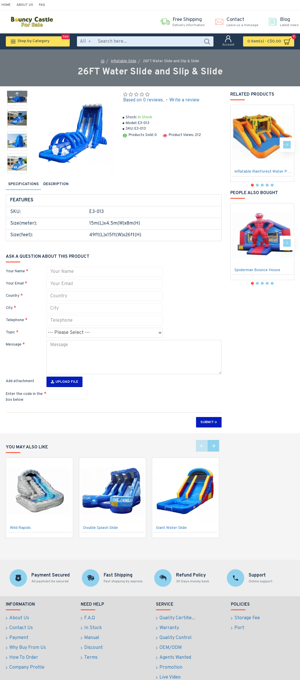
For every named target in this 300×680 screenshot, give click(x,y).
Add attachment (20, 370)
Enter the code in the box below (24, 386)
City (9, 300)
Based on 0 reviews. (143, 100)
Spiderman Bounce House (257, 270)
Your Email (15, 276)
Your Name (15, 264)
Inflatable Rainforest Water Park (263, 171)
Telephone (15, 313)
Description (56, 184)
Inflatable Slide (123, 61)
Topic (10, 325)
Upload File (64, 370)
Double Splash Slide (100, 516)
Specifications (23, 184)
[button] (17, 172)
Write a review (184, 100)
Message (13, 337)
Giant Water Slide (171, 516)
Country (12, 288)
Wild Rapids (20, 516)
